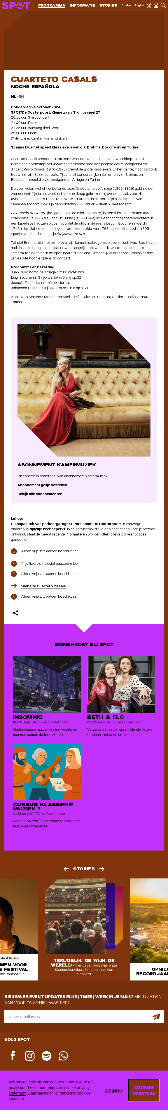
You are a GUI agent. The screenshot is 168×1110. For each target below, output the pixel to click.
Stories (108, 5)
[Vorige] (66, 869)
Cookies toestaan (144, 1090)
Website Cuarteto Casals (43, 586)
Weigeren (113, 1090)
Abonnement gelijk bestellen (42, 485)
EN (21, 96)
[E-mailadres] (84, 1016)
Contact (127, 5)
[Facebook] (12, 1056)
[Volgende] (102, 869)
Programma (51, 5)
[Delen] (15, 612)
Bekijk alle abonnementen (40, 493)
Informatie (82, 5)
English (139, 5)
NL (14, 96)
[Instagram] (29, 1056)
